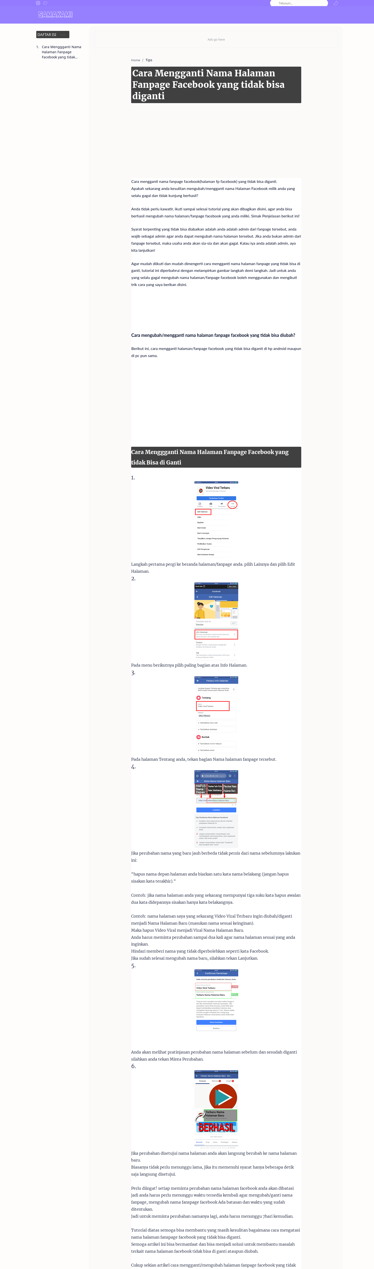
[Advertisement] (209, 124)
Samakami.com (61, 1258)
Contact (262, 1258)
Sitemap (331, 1258)
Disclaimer (282, 1258)
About (245, 1258)
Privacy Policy (308, 1258)
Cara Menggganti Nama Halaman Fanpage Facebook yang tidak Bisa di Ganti (61, 52)
